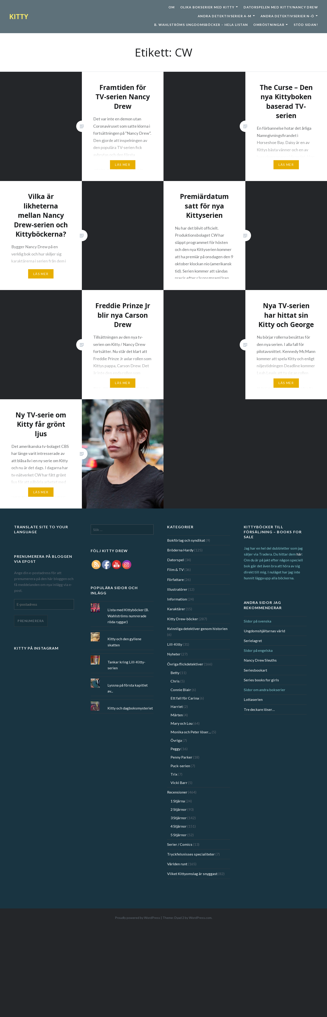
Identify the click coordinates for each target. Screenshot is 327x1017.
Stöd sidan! (306, 25)
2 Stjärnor (179, 809)
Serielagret (253, 640)
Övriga (176, 740)
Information (177, 599)
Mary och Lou (182, 723)
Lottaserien (253, 699)
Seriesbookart (255, 670)
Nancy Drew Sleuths (260, 660)
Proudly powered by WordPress (137, 918)
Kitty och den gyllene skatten (124, 642)
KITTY (18, 16)
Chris (175, 681)
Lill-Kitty (174, 644)
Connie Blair (181, 689)
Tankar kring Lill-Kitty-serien (126, 665)
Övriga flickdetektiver (185, 664)
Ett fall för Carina (185, 698)
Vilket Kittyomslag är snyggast (192, 873)
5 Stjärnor (179, 835)
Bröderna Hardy (180, 550)
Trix (174, 774)
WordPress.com (200, 918)
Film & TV (175, 569)
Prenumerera (30, 621)
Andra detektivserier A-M (224, 16)
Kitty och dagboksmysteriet (130, 708)
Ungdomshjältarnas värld (264, 631)
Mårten (177, 715)
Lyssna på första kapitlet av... (127, 688)
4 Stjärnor (179, 826)
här (299, 554)
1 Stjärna (178, 801)
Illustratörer (177, 589)
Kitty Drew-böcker (182, 619)
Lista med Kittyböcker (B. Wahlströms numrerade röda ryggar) (128, 616)
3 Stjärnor (179, 818)
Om (171, 7)
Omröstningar (268, 25)
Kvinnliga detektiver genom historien (197, 628)
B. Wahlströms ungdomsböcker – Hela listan (201, 25)
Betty (175, 672)
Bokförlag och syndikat (186, 540)
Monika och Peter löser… (191, 732)
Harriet (177, 706)
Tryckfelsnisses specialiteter (191, 854)
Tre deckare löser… (259, 709)
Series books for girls (261, 680)
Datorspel (175, 560)
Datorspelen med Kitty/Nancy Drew (281, 7)
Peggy (176, 749)
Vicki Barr (179, 782)
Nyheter (174, 654)
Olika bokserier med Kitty (207, 7)
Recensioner (177, 792)
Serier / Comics (179, 844)
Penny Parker (181, 757)
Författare (175, 579)
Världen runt (177, 864)
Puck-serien (180, 766)
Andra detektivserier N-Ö (287, 16)
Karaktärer (176, 609)
